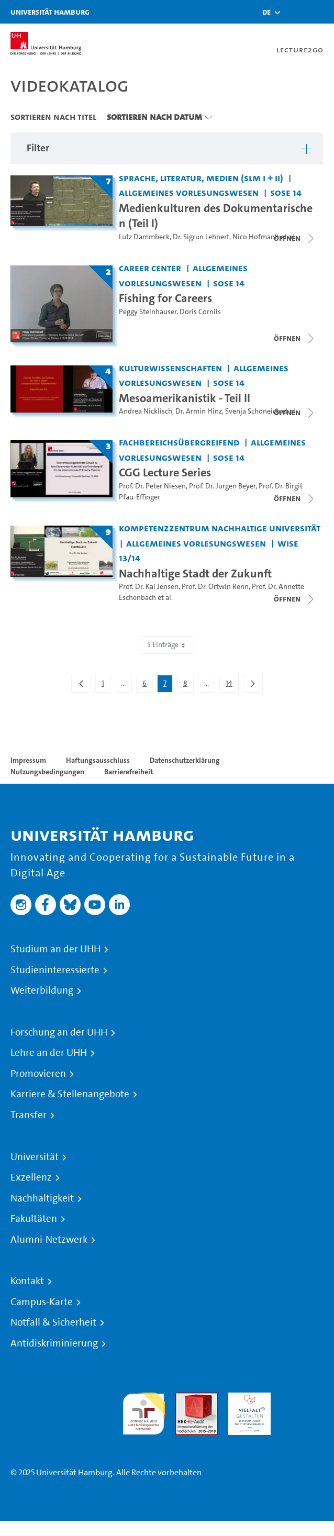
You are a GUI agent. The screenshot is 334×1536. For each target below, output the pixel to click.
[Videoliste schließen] (295, 238)
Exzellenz (31, 1177)
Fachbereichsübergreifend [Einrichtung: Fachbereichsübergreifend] (179, 442)
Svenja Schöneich (252, 411)
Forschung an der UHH (58, 1032)
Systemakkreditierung (302, 1398)
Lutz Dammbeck (144, 237)
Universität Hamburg (50, 11)
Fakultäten (33, 1219)
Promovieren (38, 1074)
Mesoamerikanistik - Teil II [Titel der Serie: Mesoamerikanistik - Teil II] (184, 398)
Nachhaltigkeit (42, 1198)
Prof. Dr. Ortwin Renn (215, 587)
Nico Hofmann (255, 237)
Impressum (28, 760)
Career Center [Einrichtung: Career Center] (150, 267)
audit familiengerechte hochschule (144, 1411)
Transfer (28, 1115)
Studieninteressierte (54, 970)
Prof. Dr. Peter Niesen (152, 486)
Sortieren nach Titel (53, 116)
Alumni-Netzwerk (48, 1239)
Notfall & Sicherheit (53, 1322)
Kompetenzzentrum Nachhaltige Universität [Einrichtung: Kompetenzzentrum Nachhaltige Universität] (219, 528)
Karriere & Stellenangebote (69, 1094)
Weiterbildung (41, 990)
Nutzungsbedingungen (47, 771)
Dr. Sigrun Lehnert (201, 237)
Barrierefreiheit (128, 771)
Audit (185, 1398)
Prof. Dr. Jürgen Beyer (222, 486)
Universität (34, 1157)
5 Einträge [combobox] (167, 645)
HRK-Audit (246, 1398)
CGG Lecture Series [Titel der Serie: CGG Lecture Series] (165, 472)
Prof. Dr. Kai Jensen (149, 587)
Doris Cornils (200, 312)
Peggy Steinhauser (147, 312)
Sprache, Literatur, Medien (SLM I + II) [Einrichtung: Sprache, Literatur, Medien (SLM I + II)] (201, 177)
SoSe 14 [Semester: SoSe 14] (286, 192)
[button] (266, 12)
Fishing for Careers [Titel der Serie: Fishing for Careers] (165, 298)
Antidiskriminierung (54, 1343)
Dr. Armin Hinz (198, 411)
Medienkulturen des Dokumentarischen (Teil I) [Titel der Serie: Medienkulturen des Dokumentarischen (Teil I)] (216, 215)
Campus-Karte (41, 1302)
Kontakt (27, 1281)
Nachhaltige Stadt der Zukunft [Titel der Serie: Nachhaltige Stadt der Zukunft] (195, 573)
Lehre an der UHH (48, 1053)
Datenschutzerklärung (185, 760)
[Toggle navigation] (321, 12)
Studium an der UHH (55, 949)
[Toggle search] (295, 12)
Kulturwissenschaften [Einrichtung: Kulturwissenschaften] (170, 367)
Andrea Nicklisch (145, 411)
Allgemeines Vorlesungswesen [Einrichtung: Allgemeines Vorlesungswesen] (189, 192)
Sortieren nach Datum (154, 116)
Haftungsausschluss (98, 760)
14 (232, 685)
